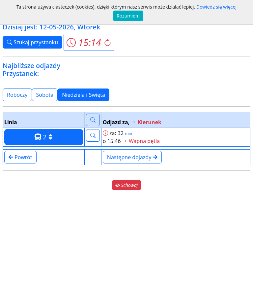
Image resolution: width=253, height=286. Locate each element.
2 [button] (44, 136)
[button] (89, 42)
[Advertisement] (126, 238)
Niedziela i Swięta (83, 94)
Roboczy (17, 94)
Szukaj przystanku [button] (32, 42)
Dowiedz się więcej (216, 7)
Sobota (45, 94)
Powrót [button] (20, 157)
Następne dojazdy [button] (132, 157)
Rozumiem (128, 16)
